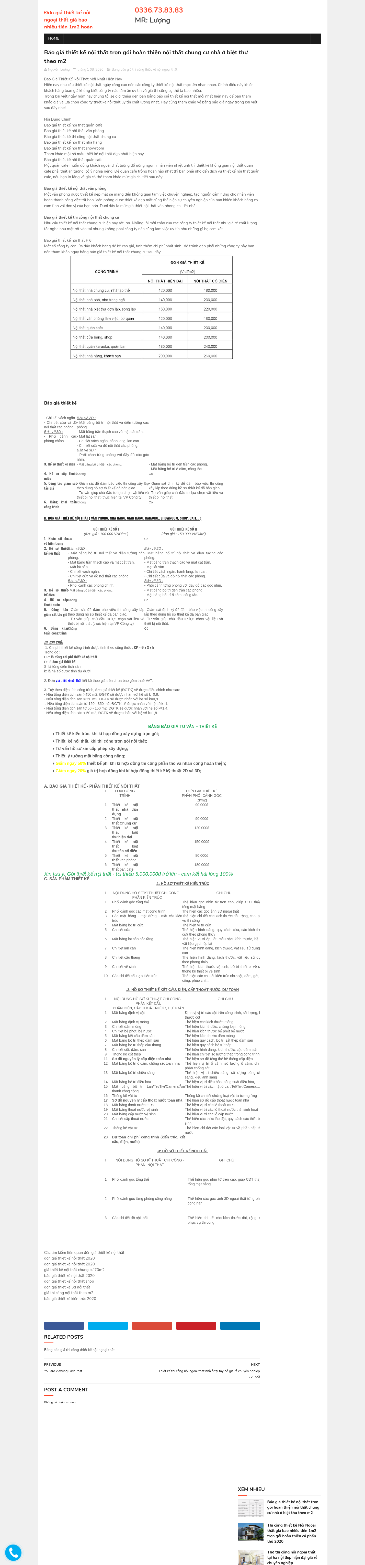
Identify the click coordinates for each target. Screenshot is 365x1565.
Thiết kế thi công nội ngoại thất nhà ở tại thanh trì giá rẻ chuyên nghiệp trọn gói (292, 281)
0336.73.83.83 (159, 10)
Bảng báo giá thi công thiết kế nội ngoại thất (144, 70)
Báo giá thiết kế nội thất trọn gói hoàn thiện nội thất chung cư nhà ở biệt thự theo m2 (293, 68)
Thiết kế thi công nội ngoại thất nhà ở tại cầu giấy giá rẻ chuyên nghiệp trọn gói (292, 188)
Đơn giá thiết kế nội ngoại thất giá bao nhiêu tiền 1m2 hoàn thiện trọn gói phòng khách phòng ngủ (68, 27)
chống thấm (96, 1558)
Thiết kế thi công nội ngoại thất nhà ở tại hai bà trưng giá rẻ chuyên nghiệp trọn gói (293, 211)
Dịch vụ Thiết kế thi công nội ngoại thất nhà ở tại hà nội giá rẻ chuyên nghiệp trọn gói (293, 141)
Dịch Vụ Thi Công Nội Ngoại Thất (267, 319)
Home (54, 38)
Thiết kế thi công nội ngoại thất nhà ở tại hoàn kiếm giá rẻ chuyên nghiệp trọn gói (292, 234)
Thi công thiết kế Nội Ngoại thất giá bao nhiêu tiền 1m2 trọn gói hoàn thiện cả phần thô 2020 (291, 93)
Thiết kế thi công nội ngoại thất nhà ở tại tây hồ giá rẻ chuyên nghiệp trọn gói (291, 165)
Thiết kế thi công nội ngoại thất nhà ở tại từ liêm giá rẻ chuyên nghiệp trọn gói (291, 258)
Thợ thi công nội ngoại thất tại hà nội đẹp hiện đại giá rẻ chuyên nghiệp (292, 118)
